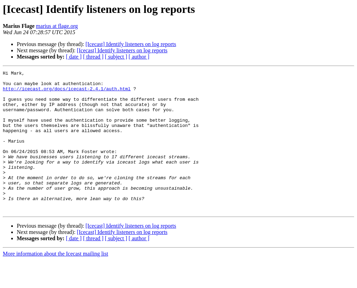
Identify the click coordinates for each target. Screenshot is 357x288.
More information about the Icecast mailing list (55, 282)
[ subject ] (116, 57)
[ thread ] (93, 57)
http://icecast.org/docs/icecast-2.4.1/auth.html (67, 93)
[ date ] (74, 57)
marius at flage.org (57, 26)
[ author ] (139, 57)
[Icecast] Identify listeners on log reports (130, 44)
